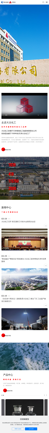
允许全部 (31, 428)
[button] (44, 395)
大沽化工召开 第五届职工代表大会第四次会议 (18, 222)
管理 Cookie (18, 428)
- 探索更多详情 (6, 149)
